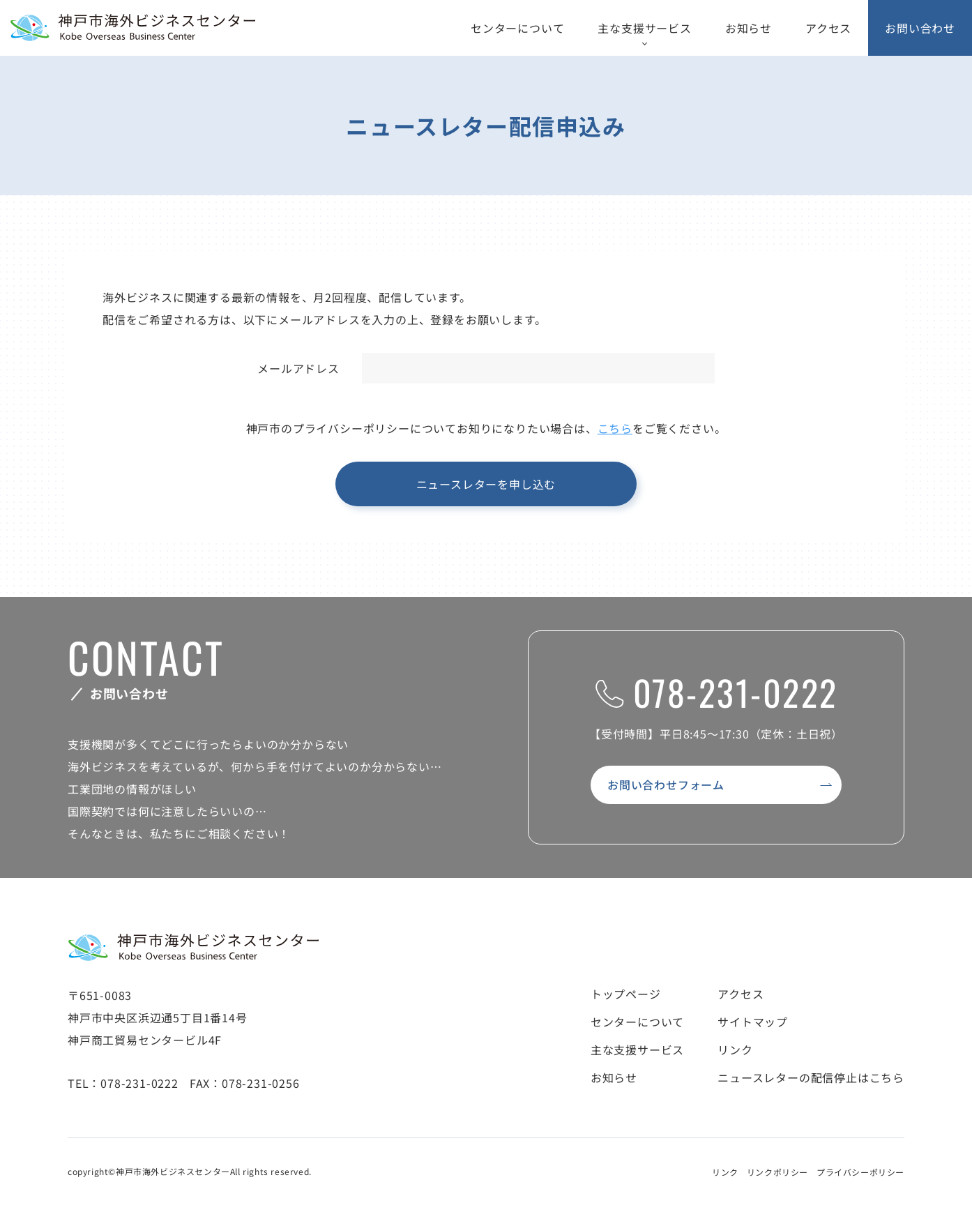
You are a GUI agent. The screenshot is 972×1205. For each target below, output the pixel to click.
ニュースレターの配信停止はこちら (810, 1077)
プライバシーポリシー (860, 1172)
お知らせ (748, 28)
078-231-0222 (716, 692)
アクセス (828, 28)
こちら (615, 428)
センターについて (517, 28)
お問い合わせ (920, 28)
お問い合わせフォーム (665, 784)
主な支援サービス (644, 28)
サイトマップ (752, 1021)
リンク (734, 1049)
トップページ (626, 993)
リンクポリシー (777, 1172)
